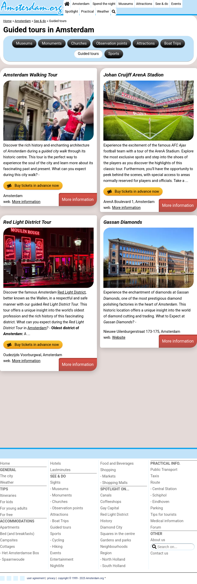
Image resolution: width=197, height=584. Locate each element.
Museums (126, 4)
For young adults (13, 508)
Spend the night (104, 4)
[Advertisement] (98, 410)
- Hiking (56, 546)
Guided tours (88, 54)
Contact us (159, 553)
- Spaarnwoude (12, 559)
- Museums (59, 489)
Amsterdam (81, 4)
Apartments (9, 527)
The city (6, 476)
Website (118, 337)
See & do (161, 4)
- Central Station (164, 489)
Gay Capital (109, 508)
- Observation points (66, 508)
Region (106, 553)
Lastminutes (60, 470)
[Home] (67, 4)
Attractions (144, 4)
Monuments (52, 43)
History (106, 521)
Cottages (7, 546)
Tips (4, 489)
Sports (113, 54)
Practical (87, 11)
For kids (6, 502)
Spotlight (71, 11)
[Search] (113, 11)
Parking (157, 508)
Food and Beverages (117, 463)
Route (155, 482)
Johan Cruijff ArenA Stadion (133, 75)
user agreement (36, 578)
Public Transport (164, 470)
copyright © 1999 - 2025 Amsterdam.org (81, 578)
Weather (103, 11)
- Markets (108, 476)
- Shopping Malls (113, 483)
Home (5, 463)
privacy (51, 578)
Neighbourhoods (113, 546)
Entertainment (62, 559)
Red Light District (72, 292)
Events (176, 4)
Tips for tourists (163, 514)
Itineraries (8, 495)
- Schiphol (159, 495)
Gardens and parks (115, 540)
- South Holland (112, 566)
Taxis (155, 476)
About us (158, 540)
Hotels (55, 463)
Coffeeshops (110, 502)
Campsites (9, 540)
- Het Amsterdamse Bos (19, 553)
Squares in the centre (117, 534)
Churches (79, 43)
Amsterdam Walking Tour (30, 75)
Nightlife (57, 566)
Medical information (167, 521)
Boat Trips (172, 43)
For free (6, 515)
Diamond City (111, 527)
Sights (55, 482)
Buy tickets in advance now (33, 185)
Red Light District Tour (27, 222)
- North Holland (112, 559)
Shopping (108, 470)
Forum (156, 527)
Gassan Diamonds (122, 222)
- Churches (59, 502)
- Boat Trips (59, 521)
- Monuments (61, 495)
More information (26, 202)
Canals (106, 495)
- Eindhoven (160, 502)
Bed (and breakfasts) (17, 534)
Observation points (111, 43)
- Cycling (57, 540)
